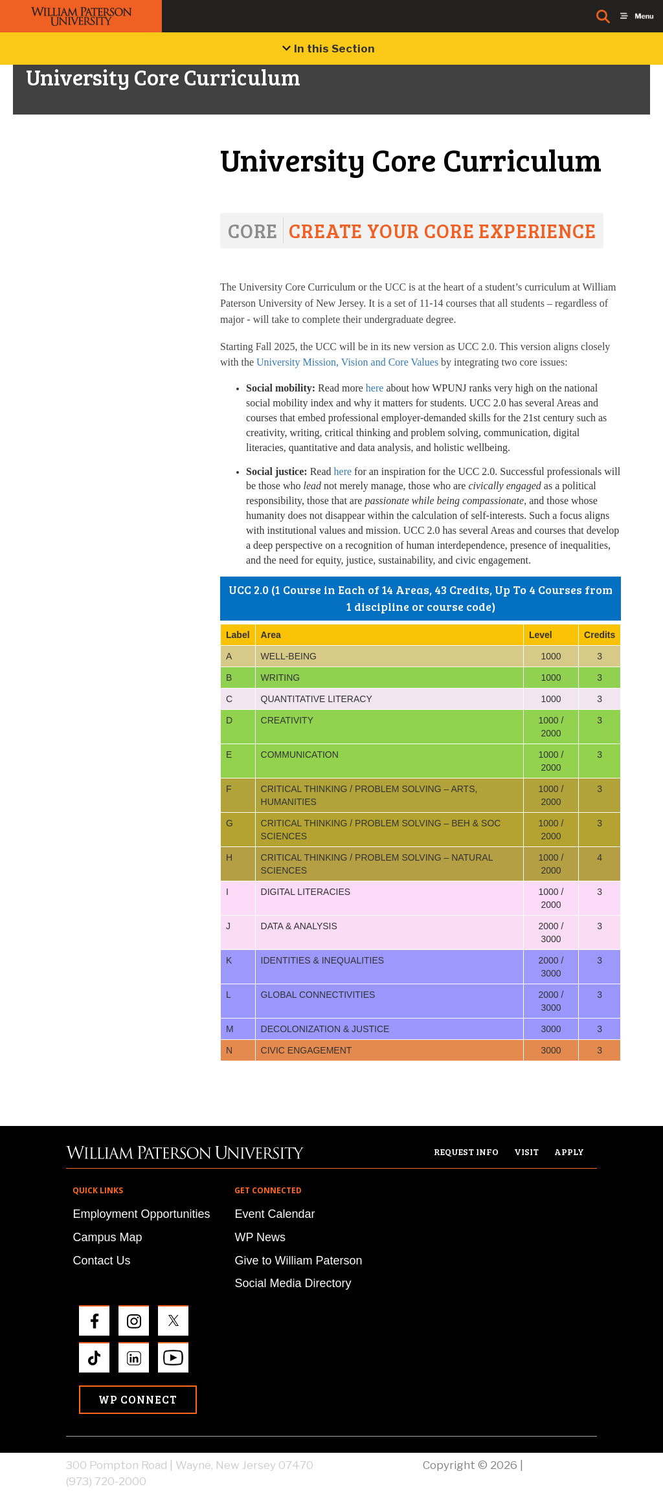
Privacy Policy (561, 1465)
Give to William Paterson (298, 1260)
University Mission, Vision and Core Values (347, 362)
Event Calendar (274, 1214)
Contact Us (101, 1260)
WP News (260, 1237)
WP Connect (137, 1399)
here (375, 387)
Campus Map (107, 1237)
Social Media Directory (292, 1283)
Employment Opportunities (141, 1214)
